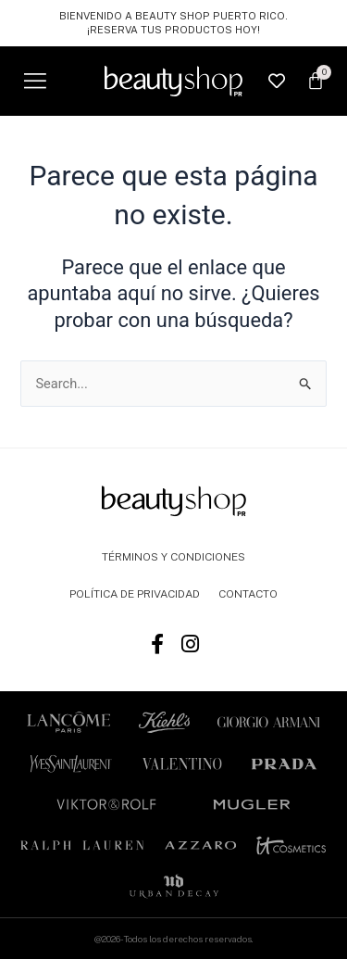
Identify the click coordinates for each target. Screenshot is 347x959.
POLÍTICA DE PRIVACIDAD (134, 593)
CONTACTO (248, 593)
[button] (35, 81)
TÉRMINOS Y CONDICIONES (173, 556)
